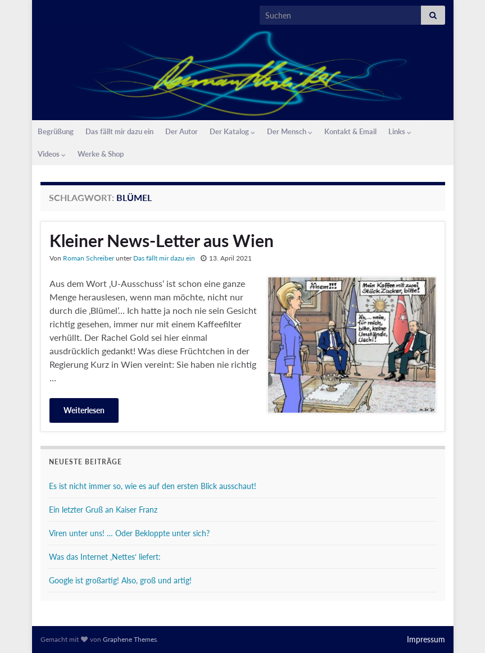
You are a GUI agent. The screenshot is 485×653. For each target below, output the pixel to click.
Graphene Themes (130, 639)
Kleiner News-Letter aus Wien (161, 240)
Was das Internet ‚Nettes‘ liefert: (105, 556)
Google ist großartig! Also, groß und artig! (120, 580)
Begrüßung (56, 131)
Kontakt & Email (350, 131)
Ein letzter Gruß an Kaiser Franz (103, 509)
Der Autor (181, 131)
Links (399, 131)
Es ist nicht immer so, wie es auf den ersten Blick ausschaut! (152, 486)
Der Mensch (289, 131)
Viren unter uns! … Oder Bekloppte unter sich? (129, 533)
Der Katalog (232, 131)
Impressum (426, 639)
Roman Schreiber (88, 258)
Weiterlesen (84, 410)
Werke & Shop (101, 153)
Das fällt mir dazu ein (119, 131)
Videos (52, 153)
